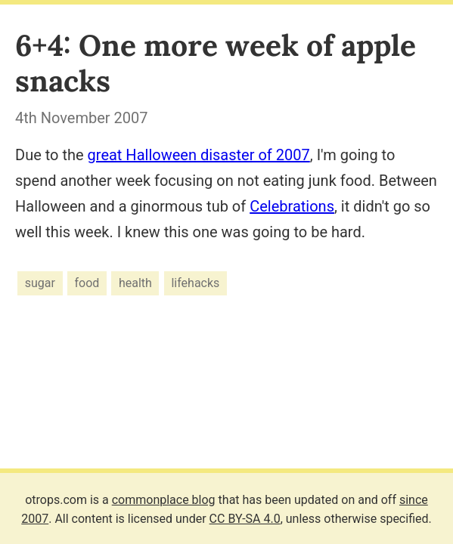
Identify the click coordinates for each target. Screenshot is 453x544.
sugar (40, 283)
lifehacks (195, 283)
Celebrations (292, 206)
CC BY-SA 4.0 (245, 519)
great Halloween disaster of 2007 (199, 155)
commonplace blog (164, 500)
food (87, 283)
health (135, 283)
